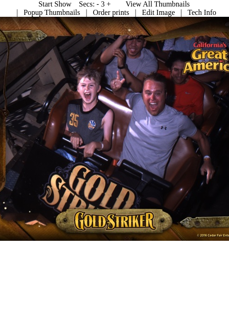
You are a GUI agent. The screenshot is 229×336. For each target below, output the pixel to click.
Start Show (206, 4)
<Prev (126, 4)
